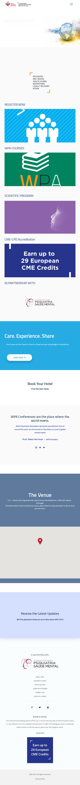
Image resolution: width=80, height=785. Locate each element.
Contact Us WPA (40, 696)
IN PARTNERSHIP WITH (20, 283)
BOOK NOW (40, 733)
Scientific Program (40, 689)
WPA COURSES (14, 148)
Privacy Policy (40, 779)
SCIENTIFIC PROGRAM (19, 195)
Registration (40, 685)
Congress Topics (40, 681)
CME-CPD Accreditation (20, 239)
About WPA (40, 677)
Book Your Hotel (40, 384)
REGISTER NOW (15, 104)
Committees (40, 692)
